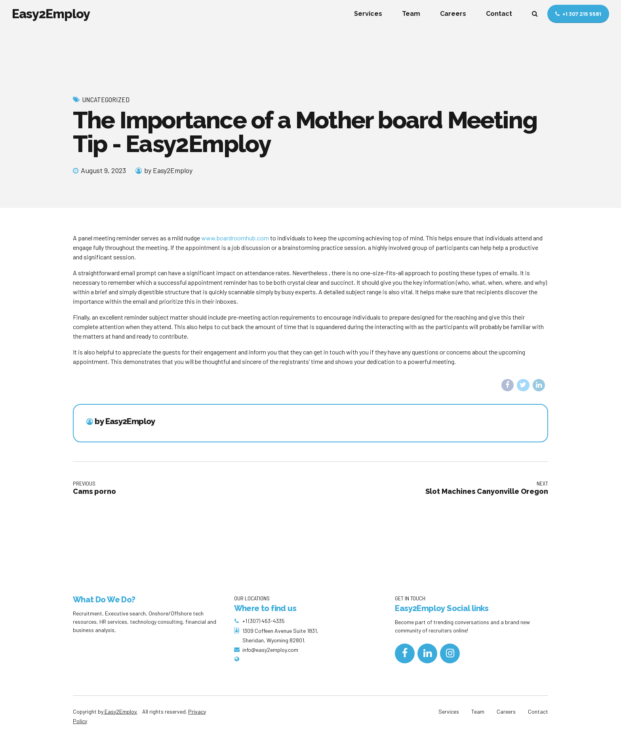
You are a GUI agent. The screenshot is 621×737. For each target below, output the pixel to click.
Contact (499, 13)
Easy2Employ (51, 13)
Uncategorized (106, 99)
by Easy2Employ (168, 170)
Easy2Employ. (120, 711)
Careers (453, 13)
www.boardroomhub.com (235, 238)
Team (411, 13)
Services (368, 13)
